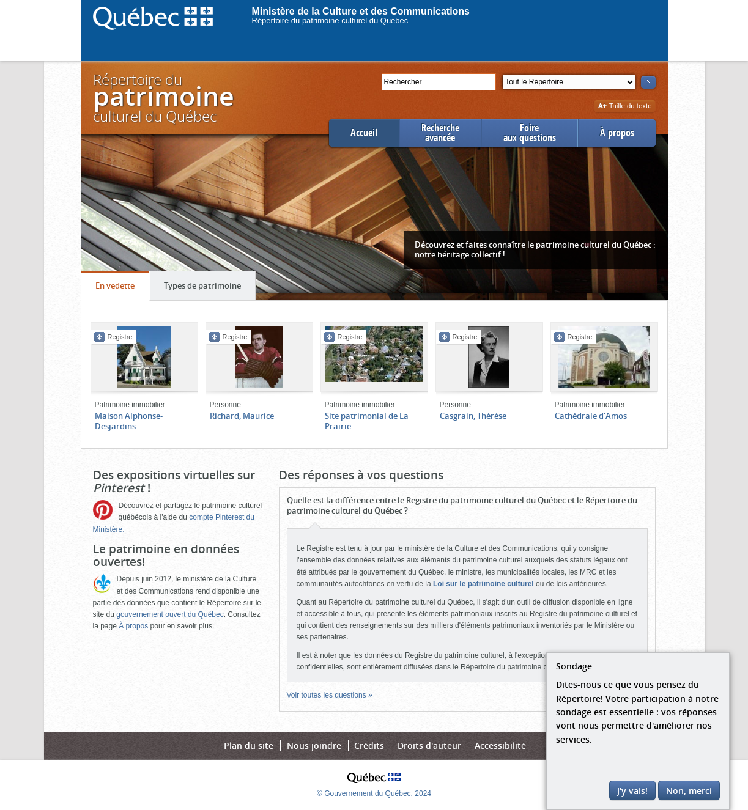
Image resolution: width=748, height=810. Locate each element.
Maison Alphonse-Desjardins (129, 421)
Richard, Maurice (242, 415)
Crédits (369, 745)
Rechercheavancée (440, 133)
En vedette (122, 288)
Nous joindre (314, 745)
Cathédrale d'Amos (591, 415)
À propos (617, 133)
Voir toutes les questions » (329, 695)
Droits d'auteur (429, 745)
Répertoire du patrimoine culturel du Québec (330, 20)
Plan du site (248, 745)
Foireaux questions (529, 133)
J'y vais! (632, 791)
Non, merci (689, 791)
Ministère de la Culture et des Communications (361, 11)
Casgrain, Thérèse (473, 415)
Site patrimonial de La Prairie (367, 421)
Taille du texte (625, 106)
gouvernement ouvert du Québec (169, 614)
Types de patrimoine (209, 288)
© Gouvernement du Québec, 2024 (374, 793)
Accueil (363, 133)
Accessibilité (500, 745)
